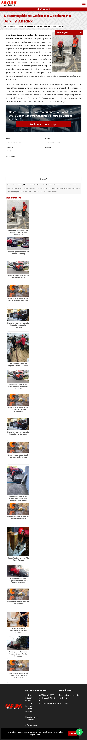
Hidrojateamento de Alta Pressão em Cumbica (18, 433)
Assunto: (49, 147)
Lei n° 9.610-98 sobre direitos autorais (45, 192)
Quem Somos (28, 699)
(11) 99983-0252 (48, 698)
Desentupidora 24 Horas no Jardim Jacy (18, 276)
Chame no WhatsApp (43, 124)
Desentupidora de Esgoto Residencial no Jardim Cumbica (18, 581)
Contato (30, 719)
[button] (84, 3)
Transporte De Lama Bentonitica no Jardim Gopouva (18, 654)
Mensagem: (11, 156)
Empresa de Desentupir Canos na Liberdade (18, 456)
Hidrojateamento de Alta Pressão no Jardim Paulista (18, 325)
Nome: (9, 138)
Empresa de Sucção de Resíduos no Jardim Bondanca (18, 233)
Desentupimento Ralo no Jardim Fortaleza (18, 517)
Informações (31, 725)
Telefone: (10, 147)
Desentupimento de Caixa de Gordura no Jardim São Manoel (18, 498)
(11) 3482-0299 (47, 695)
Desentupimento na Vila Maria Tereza (18, 559)
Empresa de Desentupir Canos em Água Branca (18, 299)
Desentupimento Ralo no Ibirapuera (18, 603)
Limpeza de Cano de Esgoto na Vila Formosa (18, 365)
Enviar (43, 179)
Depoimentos (31, 717)
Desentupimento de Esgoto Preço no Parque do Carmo (18, 386)
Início (29, 695)
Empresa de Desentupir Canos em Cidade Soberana (18, 409)
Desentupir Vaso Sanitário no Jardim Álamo (18, 630)
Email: (48, 138)
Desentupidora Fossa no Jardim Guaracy (18, 252)
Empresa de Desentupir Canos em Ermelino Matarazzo (18, 675)
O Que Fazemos (29, 704)
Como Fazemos (29, 710)
